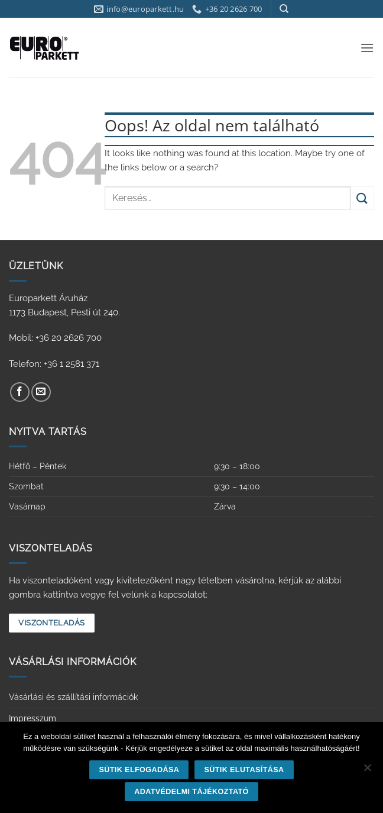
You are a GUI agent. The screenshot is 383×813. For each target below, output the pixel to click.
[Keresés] (284, 9)
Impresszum (32, 718)
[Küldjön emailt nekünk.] (41, 392)
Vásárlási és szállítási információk (73, 697)
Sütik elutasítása (244, 770)
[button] (367, 47)
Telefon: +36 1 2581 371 (54, 364)
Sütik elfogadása (139, 770)
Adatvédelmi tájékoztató (191, 792)
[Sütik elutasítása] (367, 771)
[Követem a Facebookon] (20, 392)
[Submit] (362, 197)
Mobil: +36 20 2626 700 (55, 338)
